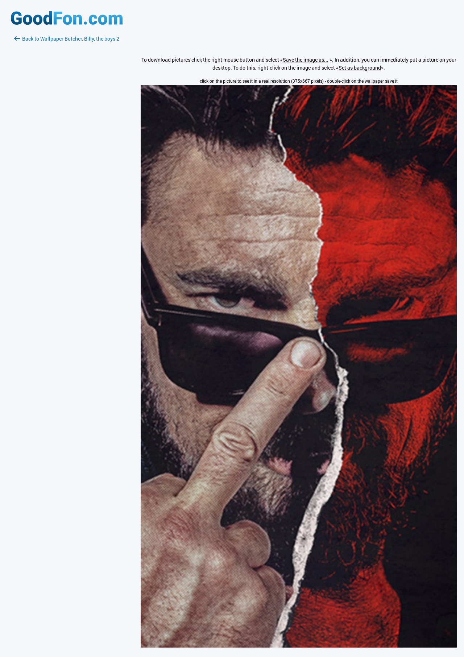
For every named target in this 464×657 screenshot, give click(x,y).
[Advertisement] (66, 128)
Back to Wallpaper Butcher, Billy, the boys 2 (66, 38)
